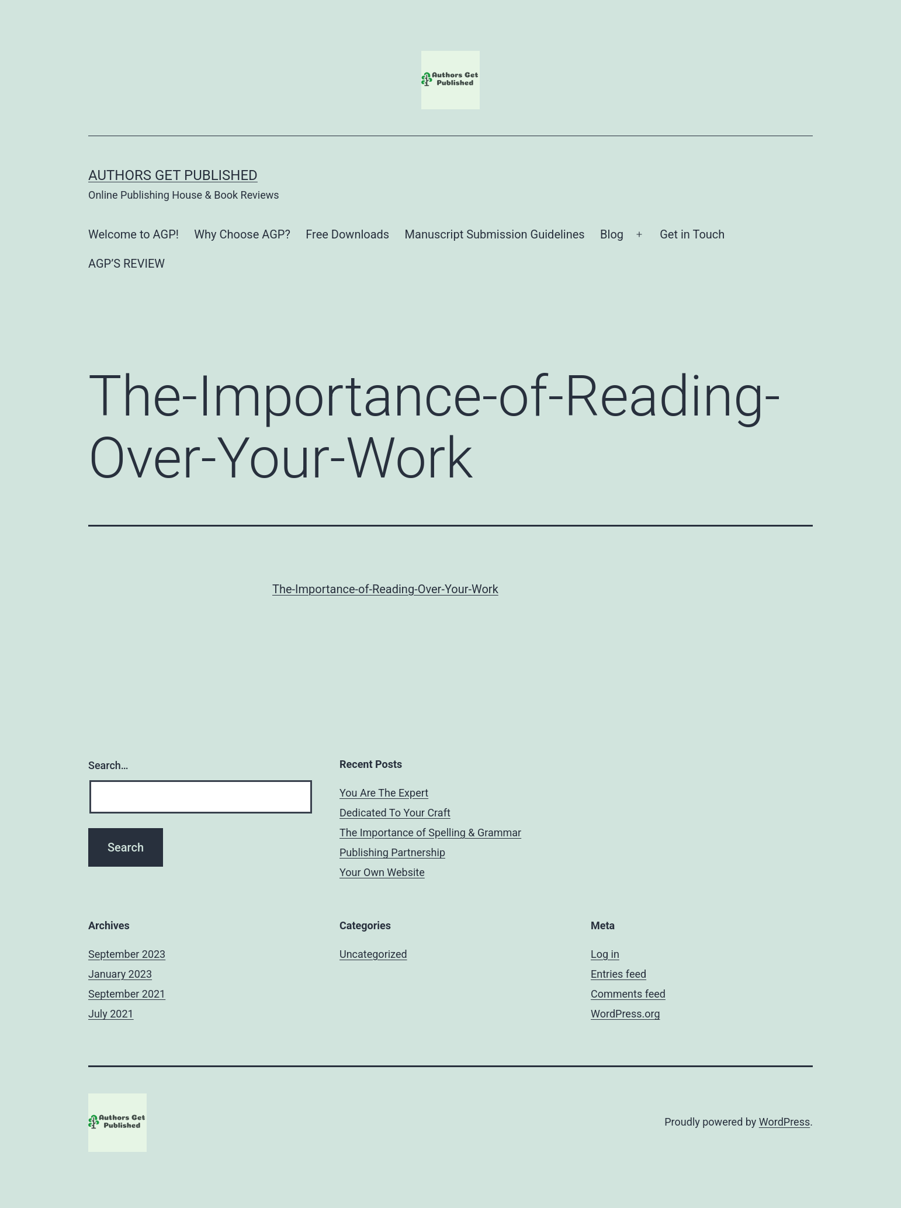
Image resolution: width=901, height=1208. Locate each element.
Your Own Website (382, 872)
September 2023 (126, 954)
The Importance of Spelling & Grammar (430, 832)
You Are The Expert (383, 793)
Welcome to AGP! (133, 234)
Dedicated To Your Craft (394, 813)
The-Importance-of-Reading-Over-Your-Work (385, 589)
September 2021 (126, 994)
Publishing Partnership (392, 852)
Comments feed (628, 994)
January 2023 (120, 974)
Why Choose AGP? (242, 234)
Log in (605, 954)
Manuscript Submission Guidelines (495, 234)
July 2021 (111, 1014)
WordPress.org (625, 1014)
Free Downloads (347, 234)
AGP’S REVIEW (126, 264)
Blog (611, 234)
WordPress (784, 1122)
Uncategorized (373, 954)
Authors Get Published (173, 175)
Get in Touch (692, 234)
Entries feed (618, 974)
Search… (108, 765)
